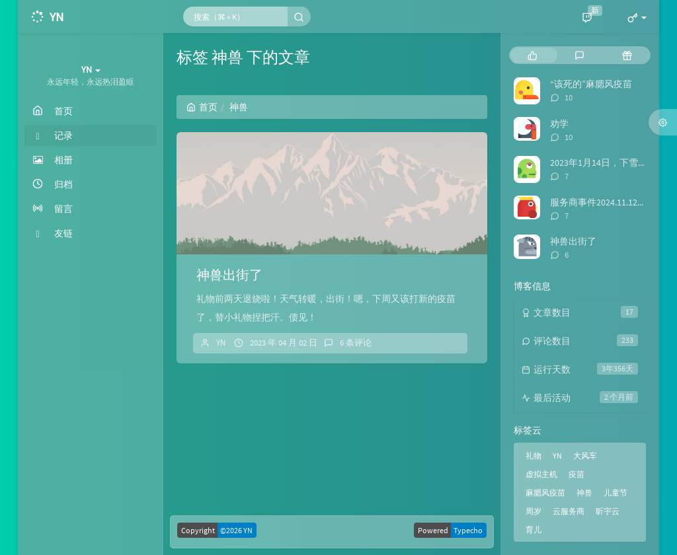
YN (220, 342)
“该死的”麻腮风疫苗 (591, 84)
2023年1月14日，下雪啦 (598, 162)
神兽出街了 (229, 274)
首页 (202, 107)
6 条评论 (356, 342)
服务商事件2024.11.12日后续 (607, 202)
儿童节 (615, 493)
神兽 (584, 493)
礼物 (533, 456)
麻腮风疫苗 (545, 493)
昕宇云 (607, 511)
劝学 (559, 124)
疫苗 (576, 474)
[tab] (532, 55)
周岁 (533, 511)
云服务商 (568, 511)
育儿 (533, 530)
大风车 (585, 456)
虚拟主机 (541, 474)
